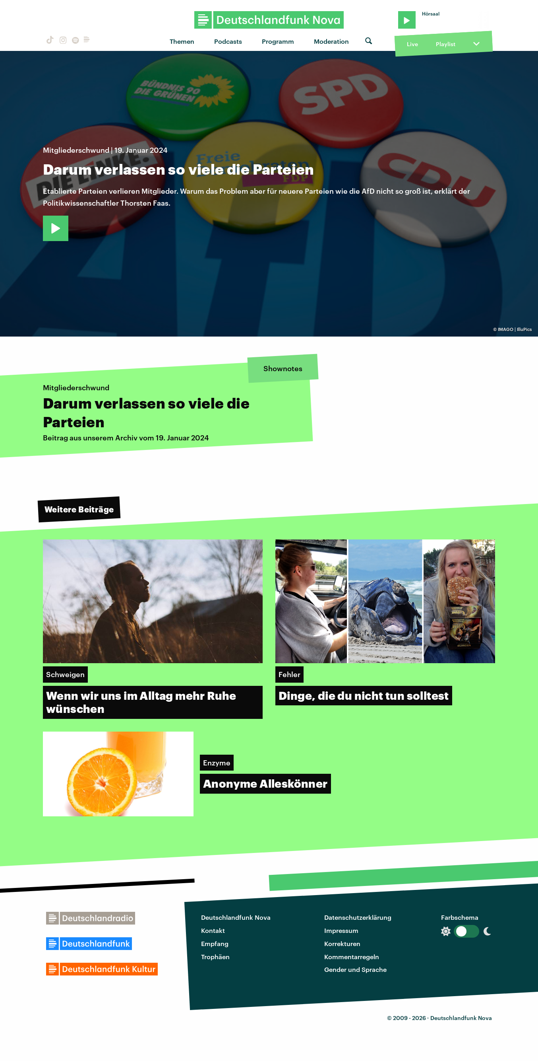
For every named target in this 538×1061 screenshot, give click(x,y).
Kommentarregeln (351, 956)
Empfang (214, 943)
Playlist (445, 44)
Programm (278, 41)
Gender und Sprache (355, 969)
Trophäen (215, 956)
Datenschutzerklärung (357, 917)
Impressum (341, 930)
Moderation (331, 41)
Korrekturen (342, 943)
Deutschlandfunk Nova (236, 917)
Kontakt (213, 930)
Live (412, 44)
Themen (182, 41)
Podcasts (228, 41)
